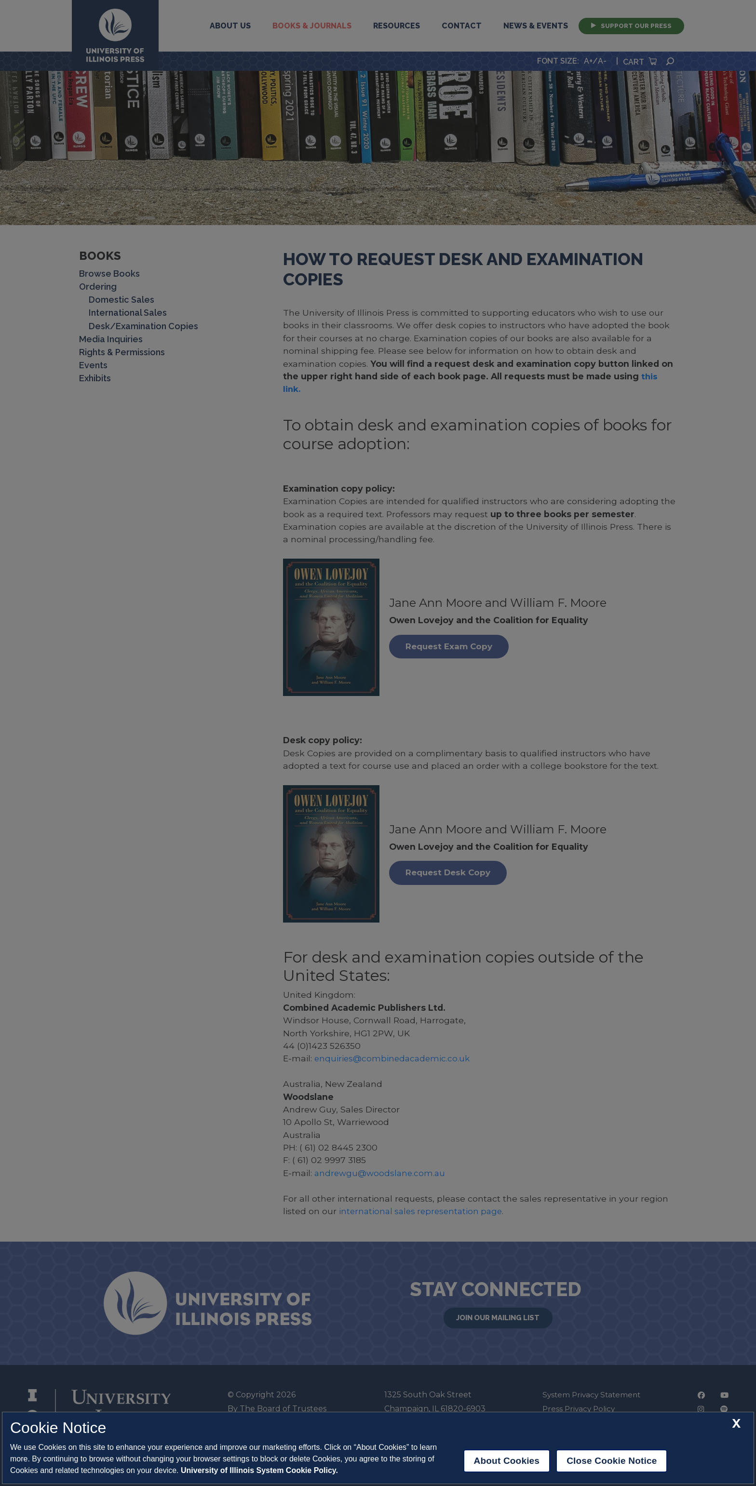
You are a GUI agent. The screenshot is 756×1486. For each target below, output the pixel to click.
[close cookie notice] (736, 1423)
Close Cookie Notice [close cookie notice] (612, 1461)
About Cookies (507, 1461)
